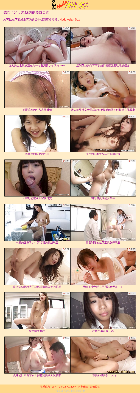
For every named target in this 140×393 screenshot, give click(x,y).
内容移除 (83, 386)
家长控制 (95, 386)
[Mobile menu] (3, 5)
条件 (54, 386)
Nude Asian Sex (70, 19)
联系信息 (45, 386)
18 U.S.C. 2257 (67, 386)
